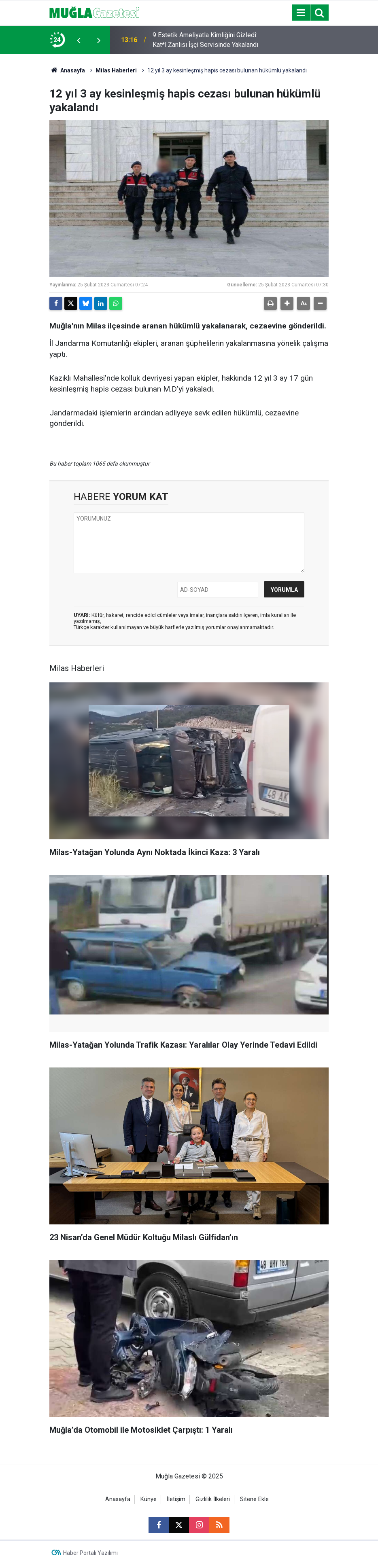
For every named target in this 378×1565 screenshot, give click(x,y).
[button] (286, 303)
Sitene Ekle (254, 1499)
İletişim (176, 1499)
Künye (148, 1499)
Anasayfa (67, 70)
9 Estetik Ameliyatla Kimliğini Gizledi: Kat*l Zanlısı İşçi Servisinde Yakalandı (205, 40)
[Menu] (300, 13)
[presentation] (78, 40)
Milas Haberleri (116, 70)
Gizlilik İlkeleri (212, 1499)
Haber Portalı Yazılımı (90, 1553)
